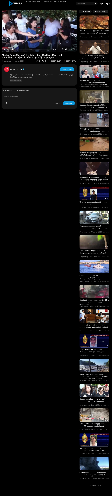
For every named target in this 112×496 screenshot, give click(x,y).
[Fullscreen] (74, 49)
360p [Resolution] (70, 49)
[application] (39, 31)
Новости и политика (44, 1)
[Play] (4, 49)
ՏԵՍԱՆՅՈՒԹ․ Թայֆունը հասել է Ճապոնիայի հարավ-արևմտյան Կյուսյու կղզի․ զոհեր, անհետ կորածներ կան (93, 254)
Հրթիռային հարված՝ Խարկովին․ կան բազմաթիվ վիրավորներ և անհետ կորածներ (93, 474)
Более (63, 1)
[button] (108, 3)
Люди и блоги (31, 1)
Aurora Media (17, 69)
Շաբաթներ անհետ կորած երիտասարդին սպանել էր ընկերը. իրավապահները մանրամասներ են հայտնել (94, 229)
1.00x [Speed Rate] (59, 49)
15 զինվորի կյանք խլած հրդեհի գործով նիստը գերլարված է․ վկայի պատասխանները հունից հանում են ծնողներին (94, 328)
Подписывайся (67, 69)
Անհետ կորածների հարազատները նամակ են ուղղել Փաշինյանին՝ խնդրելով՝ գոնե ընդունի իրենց (94, 401)
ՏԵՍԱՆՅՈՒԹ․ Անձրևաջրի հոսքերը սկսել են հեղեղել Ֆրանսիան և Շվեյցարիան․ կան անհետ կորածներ (94, 427)
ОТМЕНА (57, 103)
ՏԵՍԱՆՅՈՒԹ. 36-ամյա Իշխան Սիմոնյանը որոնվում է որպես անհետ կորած (92, 351)
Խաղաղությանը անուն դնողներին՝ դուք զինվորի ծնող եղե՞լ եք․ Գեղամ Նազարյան (94, 57)
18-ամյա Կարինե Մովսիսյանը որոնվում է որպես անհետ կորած (93, 449)
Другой (56, 1)
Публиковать (68, 103)
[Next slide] (106, 11)
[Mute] (66, 49)
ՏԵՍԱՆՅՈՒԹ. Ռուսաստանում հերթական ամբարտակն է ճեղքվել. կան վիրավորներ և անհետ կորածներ (94, 377)
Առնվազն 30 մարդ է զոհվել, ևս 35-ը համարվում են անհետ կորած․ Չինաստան (94, 302)
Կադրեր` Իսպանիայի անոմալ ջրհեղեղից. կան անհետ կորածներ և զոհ (94, 155)
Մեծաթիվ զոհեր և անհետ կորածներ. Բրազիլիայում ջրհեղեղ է (94, 130)
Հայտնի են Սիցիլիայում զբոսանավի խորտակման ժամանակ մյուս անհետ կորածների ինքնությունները (94, 278)
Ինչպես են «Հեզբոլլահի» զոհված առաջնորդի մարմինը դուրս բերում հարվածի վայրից (94, 179)
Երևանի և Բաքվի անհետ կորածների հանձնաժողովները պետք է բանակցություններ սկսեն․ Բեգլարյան (94, 83)
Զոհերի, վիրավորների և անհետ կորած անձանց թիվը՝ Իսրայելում (93, 106)
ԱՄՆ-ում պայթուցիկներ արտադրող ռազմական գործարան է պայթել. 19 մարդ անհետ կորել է (94, 33)
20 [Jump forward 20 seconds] (62, 49)
